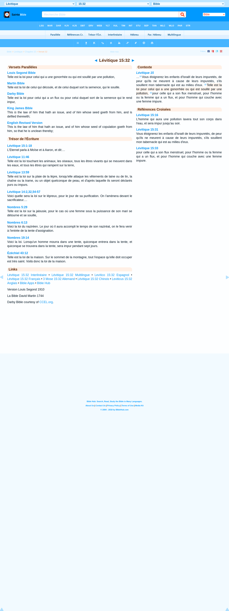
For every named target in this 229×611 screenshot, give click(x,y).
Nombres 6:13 (17, 222)
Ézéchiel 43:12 (17, 253)
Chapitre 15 (30, 52)
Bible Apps (27, 283)
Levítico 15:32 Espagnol (111, 275)
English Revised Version (24, 123)
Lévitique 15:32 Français (23, 279)
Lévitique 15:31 (147, 129)
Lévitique (18, 52)
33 (151, 93)
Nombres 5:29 (17, 207)
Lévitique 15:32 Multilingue (71, 275)
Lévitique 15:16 (147, 115)
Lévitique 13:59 (18, 172)
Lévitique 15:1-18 (19, 145)
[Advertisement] (114, 332)
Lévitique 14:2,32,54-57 (23, 192)
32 (205, 84)
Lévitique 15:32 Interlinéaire (27, 275)
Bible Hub (43, 283)
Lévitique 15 (145, 73)
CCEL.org (46, 302)
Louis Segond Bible (21, 73)
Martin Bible (16, 83)
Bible (9, 52)
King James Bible (20, 108)
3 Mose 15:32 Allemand (59, 279)
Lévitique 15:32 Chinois (93, 279)
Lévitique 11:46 (18, 157)
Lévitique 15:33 (147, 148)
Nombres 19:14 (18, 237)
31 (141, 76)
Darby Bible (15, 93)
